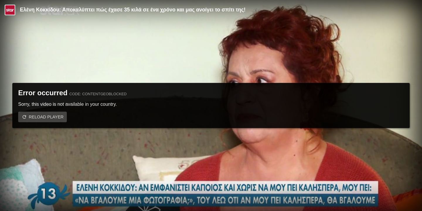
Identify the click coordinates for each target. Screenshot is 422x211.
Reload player (46, 117)
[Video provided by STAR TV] (10, 10)
